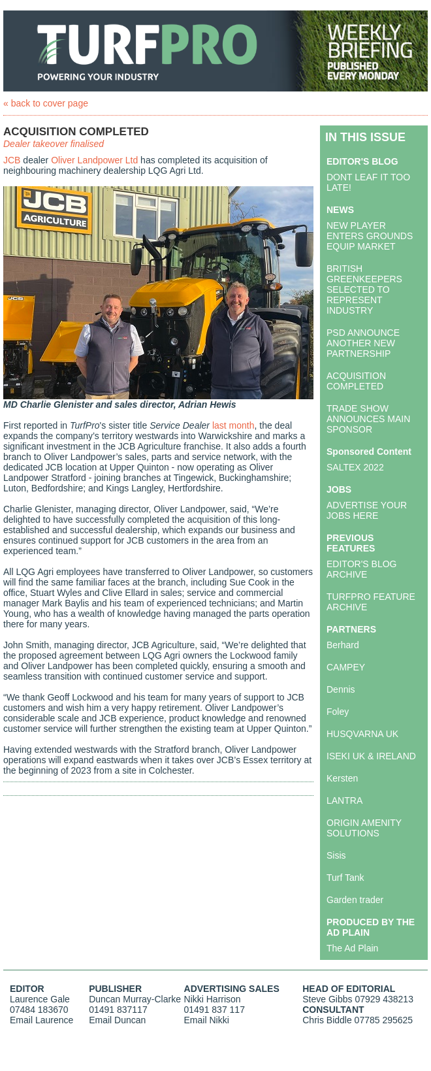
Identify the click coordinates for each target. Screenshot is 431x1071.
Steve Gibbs (327, 999)
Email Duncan (117, 1020)
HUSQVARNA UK (362, 734)
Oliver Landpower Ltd (94, 160)
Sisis (336, 855)
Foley (338, 711)
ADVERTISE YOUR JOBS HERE (367, 510)
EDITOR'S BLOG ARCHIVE (361, 569)
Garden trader (355, 900)
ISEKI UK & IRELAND (371, 756)
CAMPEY (346, 667)
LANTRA (344, 800)
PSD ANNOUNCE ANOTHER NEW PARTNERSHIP (363, 343)
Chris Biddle (326, 1020)
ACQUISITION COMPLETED (356, 381)
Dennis (341, 689)
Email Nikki (206, 1020)
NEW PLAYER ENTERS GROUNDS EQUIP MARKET (370, 236)
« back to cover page (45, 103)
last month (233, 425)
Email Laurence (41, 1020)
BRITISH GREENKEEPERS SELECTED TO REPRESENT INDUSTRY (364, 289)
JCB (11, 160)
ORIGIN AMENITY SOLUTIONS (364, 827)
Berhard (343, 645)
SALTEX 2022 (355, 467)
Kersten (342, 778)
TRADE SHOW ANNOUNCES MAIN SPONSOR (368, 419)
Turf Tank (345, 877)
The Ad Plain (352, 948)
